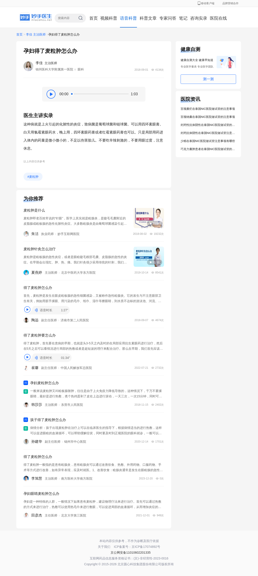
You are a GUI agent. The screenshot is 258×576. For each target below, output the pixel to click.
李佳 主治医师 (36, 34)
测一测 (208, 79)
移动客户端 (206, 3)
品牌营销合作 (230, 3)
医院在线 (218, 18)
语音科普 (128, 18)
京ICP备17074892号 (146, 546)
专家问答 (167, 18)
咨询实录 (198, 18)
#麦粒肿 (33, 176)
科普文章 (148, 18)
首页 (93, 18)
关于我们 (104, 546)
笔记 (183, 18)
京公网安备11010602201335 (131, 552)
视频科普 (108, 18)
